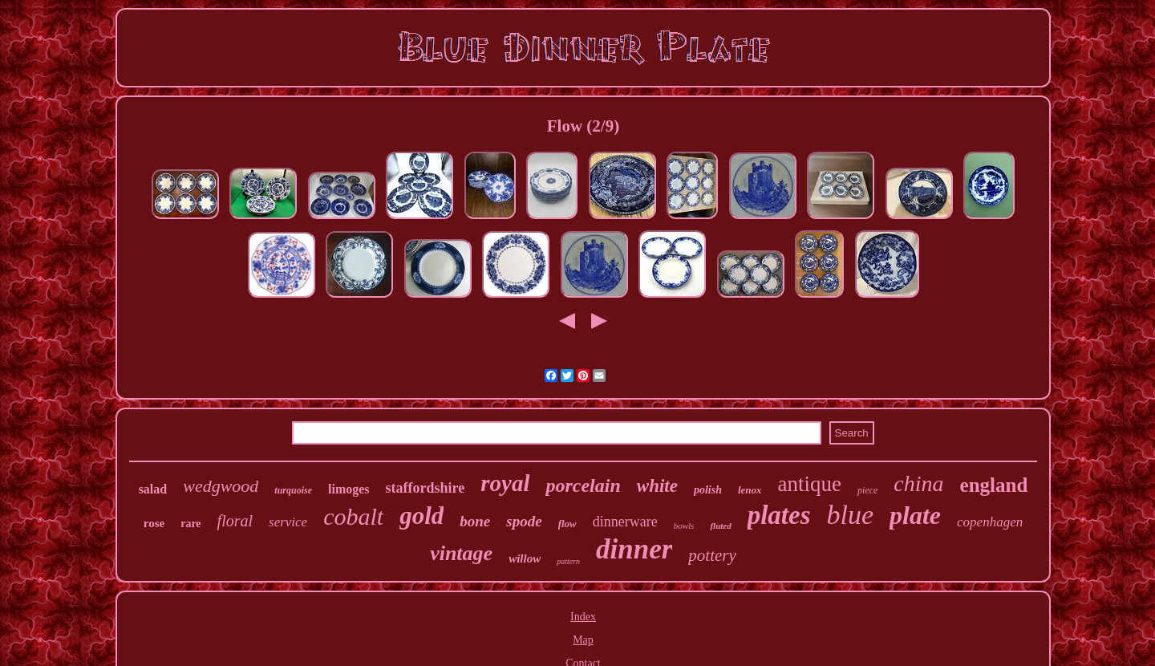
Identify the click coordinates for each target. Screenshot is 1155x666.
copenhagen (990, 522)
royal (504, 483)
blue (850, 515)
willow (525, 558)
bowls (684, 525)
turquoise (293, 490)
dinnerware (625, 522)
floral (235, 521)
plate (915, 515)
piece (867, 490)
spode (523, 521)
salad (153, 489)
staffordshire (425, 488)
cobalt (353, 516)
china (918, 483)
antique (809, 484)
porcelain (582, 485)
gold (421, 516)
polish (708, 490)
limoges (349, 489)
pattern (568, 561)
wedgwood (220, 486)
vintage (461, 553)
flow (567, 524)
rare (190, 524)
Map (583, 640)
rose (154, 523)
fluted (720, 525)
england (994, 485)
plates (779, 515)
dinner (634, 549)
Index (583, 617)
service (288, 522)
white (657, 486)
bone (475, 521)
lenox (750, 490)
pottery (712, 555)
